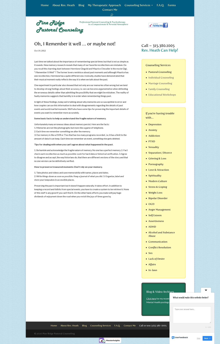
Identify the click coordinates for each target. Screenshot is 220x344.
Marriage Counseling (160, 83)
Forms (172, 5)
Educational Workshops (162, 94)
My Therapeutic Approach (104, 5)
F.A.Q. (160, 5)
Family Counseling (158, 89)
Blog (81, 5)
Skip (198, 338)
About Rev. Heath (63, 5)
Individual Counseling (161, 77)
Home (45, 5)
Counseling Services (137, 5)
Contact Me (109, 10)
